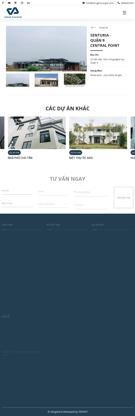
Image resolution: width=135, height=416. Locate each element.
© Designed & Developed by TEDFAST (68, 411)
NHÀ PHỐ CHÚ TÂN (20, 158)
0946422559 (125, 3)
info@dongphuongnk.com (97, 3)
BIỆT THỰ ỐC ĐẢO (81, 158)
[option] (37, 139)
